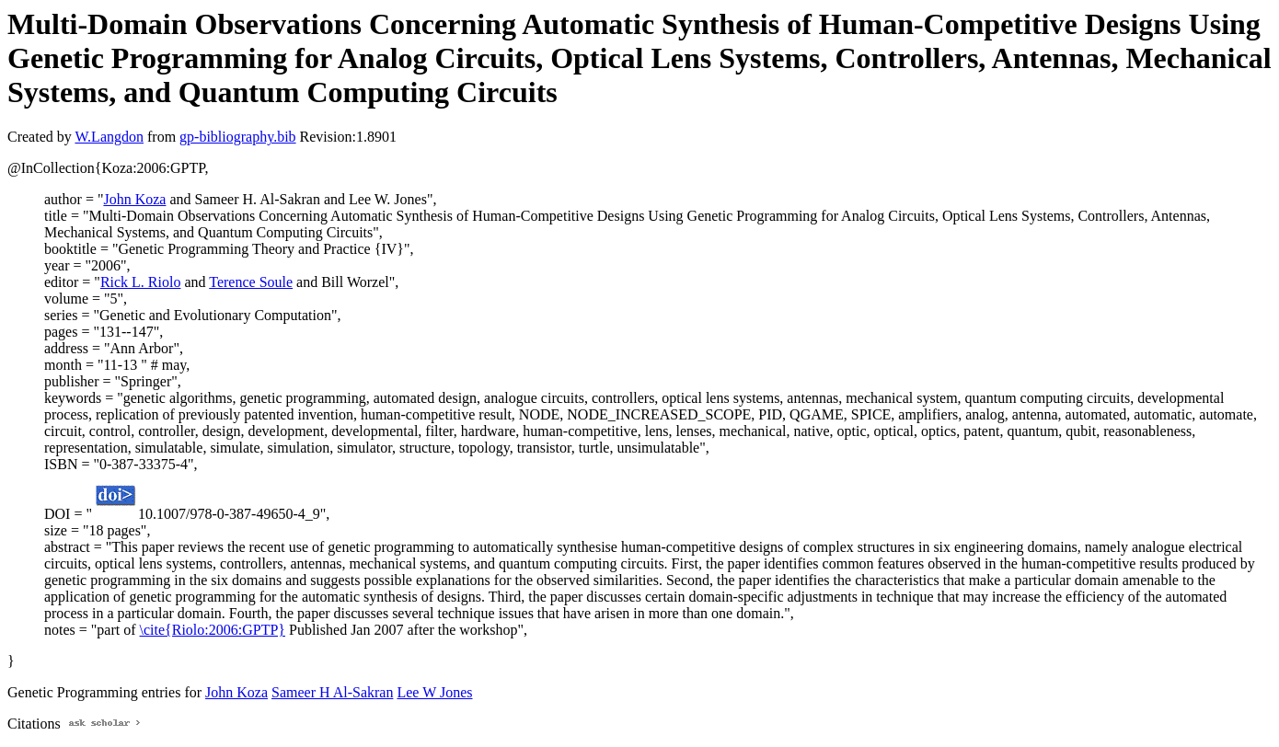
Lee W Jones (434, 692)
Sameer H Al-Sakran (332, 692)
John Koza (134, 199)
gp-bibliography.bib (237, 136)
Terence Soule (251, 282)
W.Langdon (109, 136)
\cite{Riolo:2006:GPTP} (212, 630)
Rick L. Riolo (140, 282)
